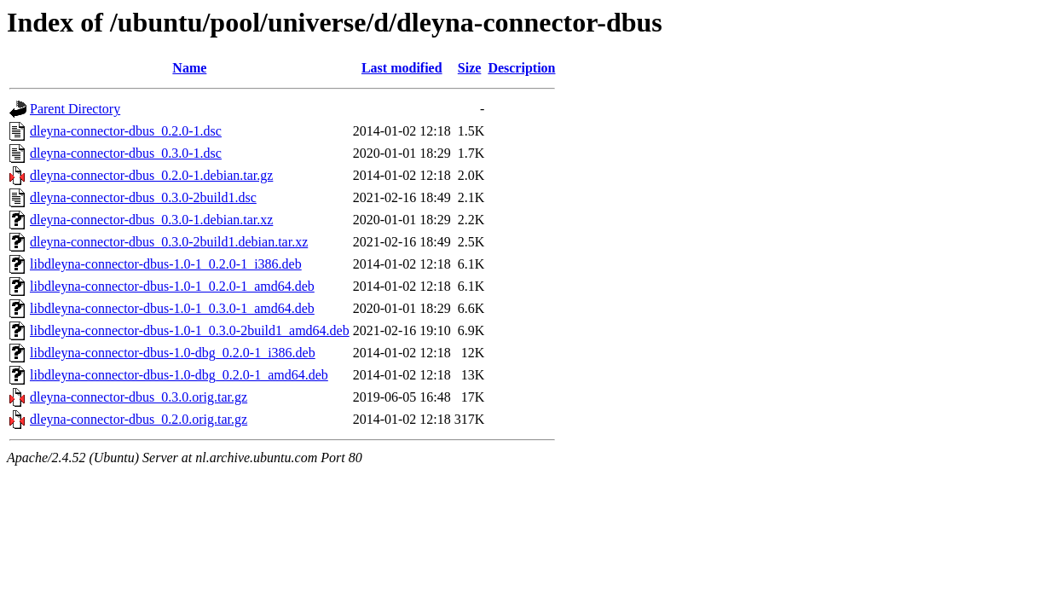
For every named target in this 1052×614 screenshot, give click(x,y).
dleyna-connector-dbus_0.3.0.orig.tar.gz (138, 397)
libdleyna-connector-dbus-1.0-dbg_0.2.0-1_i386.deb (172, 352)
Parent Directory (75, 108)
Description (521, 68)
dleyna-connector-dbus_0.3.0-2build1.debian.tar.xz (169, 242)
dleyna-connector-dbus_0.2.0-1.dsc (126, 131)
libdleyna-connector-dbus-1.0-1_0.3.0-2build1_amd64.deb (190, 330)
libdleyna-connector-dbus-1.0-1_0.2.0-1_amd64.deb (172, 286)
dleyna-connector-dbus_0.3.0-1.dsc (126, 153)
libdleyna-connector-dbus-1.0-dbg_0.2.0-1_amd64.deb (179, 375)
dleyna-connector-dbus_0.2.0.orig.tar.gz (138, 419)
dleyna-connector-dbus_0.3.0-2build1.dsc (143, 197)
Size (470, 68)
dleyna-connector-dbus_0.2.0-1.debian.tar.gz (151, 175)
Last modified (401, 68)
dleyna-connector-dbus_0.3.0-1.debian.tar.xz (151, 219)
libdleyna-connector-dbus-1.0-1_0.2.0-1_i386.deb (166, 264)
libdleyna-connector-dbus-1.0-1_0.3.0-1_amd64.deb (172, 308)
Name (189, 68)
